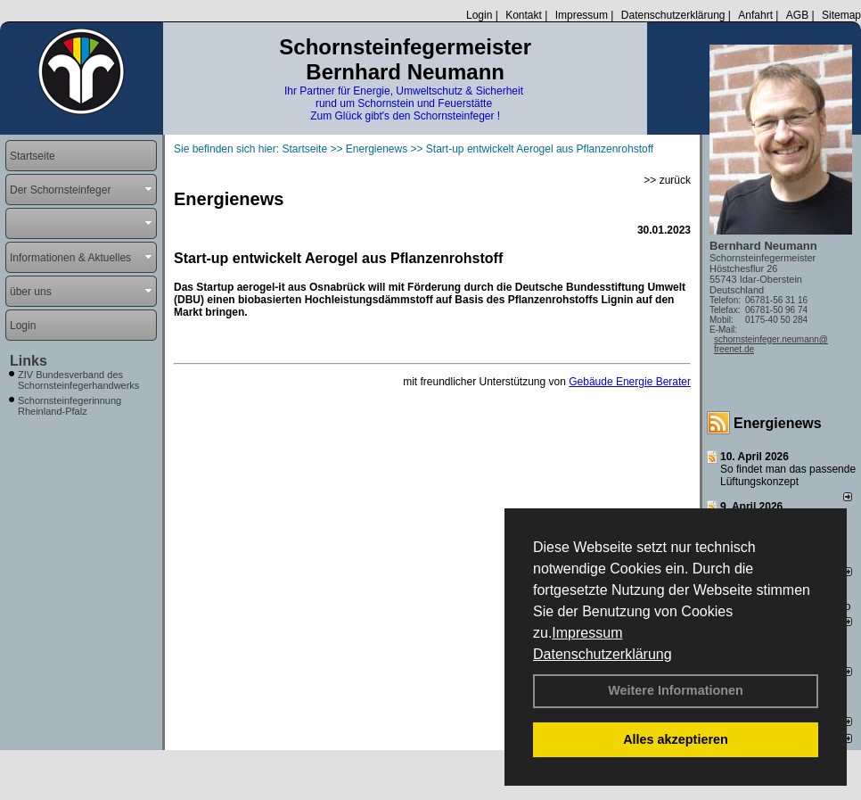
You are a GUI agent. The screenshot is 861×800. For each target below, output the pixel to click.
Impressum (587, 632)
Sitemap (841, 15)
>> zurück (667, 180)
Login (479, 15)
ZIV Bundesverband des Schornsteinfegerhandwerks (78, 380)
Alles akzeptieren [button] (675, 739)
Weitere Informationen (675, 690)
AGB (797, 15)
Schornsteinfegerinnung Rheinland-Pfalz (69, 405)
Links (28, 360)
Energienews (778, 423)
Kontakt (523, 15)
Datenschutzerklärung (602, 654)
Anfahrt (755, 15)
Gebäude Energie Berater (630, 381)
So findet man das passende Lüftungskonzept (788, 475)
